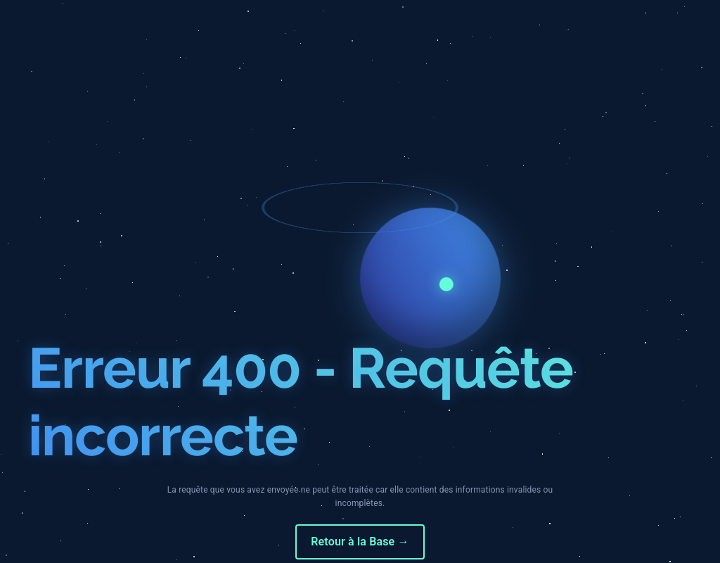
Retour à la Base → (360, 541)
